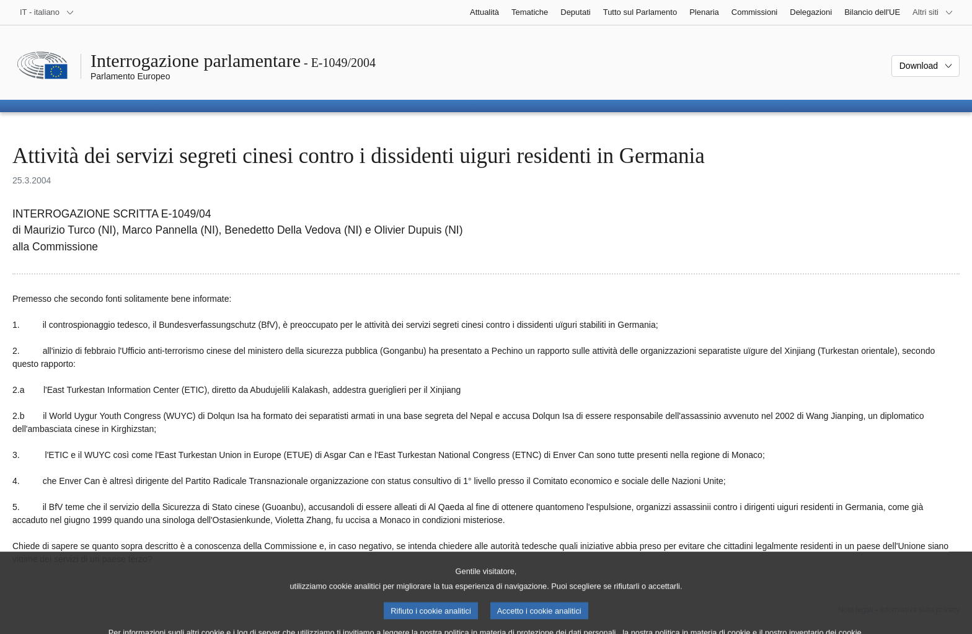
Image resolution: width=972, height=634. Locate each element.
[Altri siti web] (933, 12)
